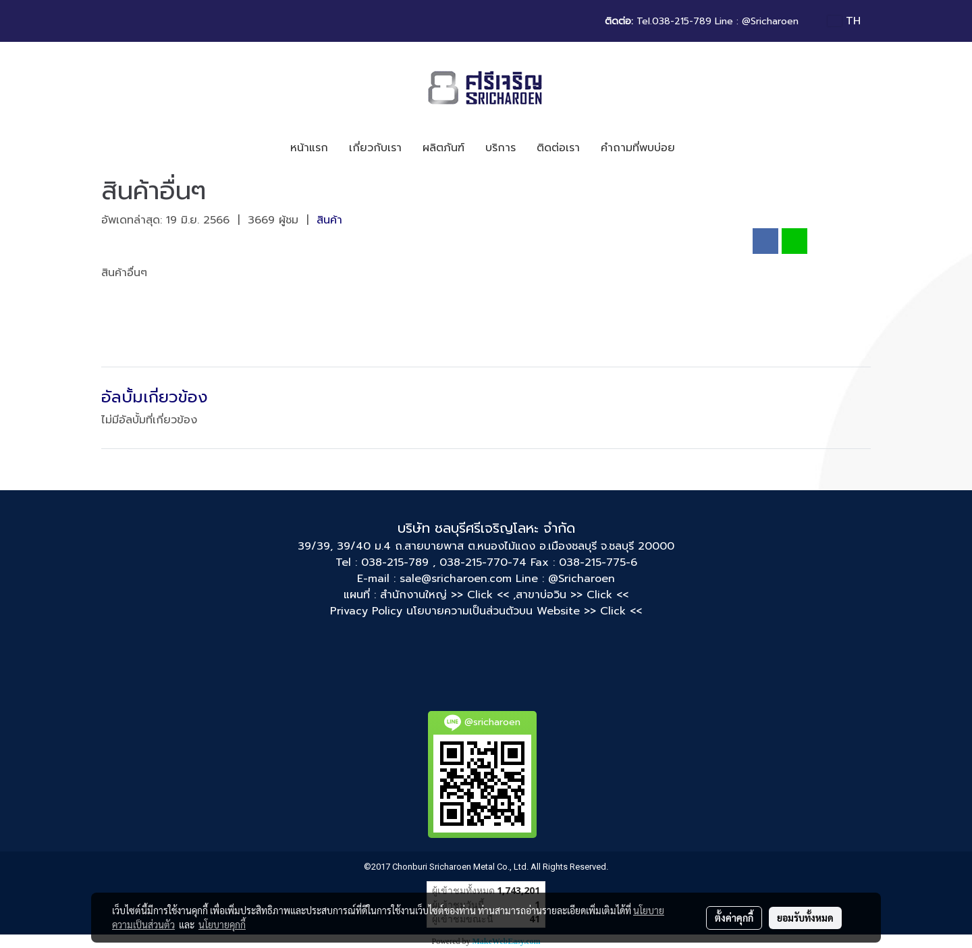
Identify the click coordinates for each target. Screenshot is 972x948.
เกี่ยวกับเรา (375, 148)
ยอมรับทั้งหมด (805, 918)
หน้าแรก (309, 148)
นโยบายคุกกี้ (222, 924)
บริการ (500, 148)
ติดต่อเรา (558, 148)
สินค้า (329, 220)
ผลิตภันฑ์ (443, 148)
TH (844, 21)
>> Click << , (483, 595)
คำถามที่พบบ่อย (638, 148)
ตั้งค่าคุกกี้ (734, 918)
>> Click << (599, 595)
